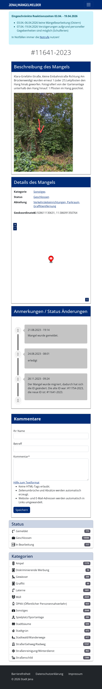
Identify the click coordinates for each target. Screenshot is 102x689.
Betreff (17, 444)
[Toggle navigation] (88, 4)
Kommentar (20, 456)
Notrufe (44, 37)
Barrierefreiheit (20, 674)
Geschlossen (41, 197)
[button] (43, 132)
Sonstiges (39, 192)
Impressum (75, 674)
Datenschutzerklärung (49, 674)
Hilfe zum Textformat (26, 482)
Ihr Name (19, 431)
